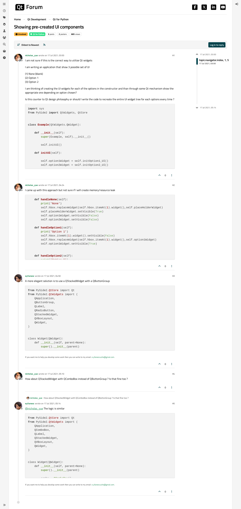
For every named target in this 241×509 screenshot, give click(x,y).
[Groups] (4, 37)
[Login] (237, 4)
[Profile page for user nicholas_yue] (18, 58)
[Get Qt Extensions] (4, 51)
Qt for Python (37, 34)
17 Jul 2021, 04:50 (52, 276)
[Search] (4, 44)
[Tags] (4, 17)
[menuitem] (237, 4)
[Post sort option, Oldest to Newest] (28, 44)
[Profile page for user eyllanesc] (18, 278)
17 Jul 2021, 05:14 (52, 403)
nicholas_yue (31, 55)
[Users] (4, 31)
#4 (173, 373)
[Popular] (4, 24)
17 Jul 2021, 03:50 (56, 55)
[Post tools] (172, 175)
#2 (173, 185)
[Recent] (4, 10)
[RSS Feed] (44, 44)
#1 (173, 55)
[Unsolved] (4, 57)
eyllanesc (29, 276)
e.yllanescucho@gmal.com (103, 357)
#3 (173, 276)
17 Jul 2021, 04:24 (56, 185)
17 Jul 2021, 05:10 (56, 373)
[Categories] (4, 4)
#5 (173, 403)
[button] (4, 505)
